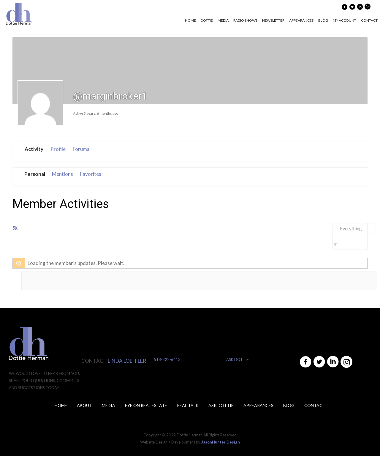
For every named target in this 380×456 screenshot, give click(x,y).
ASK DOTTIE (237, 359)
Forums (81, 149)
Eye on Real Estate (146, 405)
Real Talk (188, 405)
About (84, 405)
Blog (288, 405)
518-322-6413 (167, 359)
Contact (314, 405)
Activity (34, 149)
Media (108, 405)
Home (61, 405)
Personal (34, 174)
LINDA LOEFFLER (127, 361)
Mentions (62, 174)
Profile (58, 149)
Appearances (258, 405)
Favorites (90, 174)
